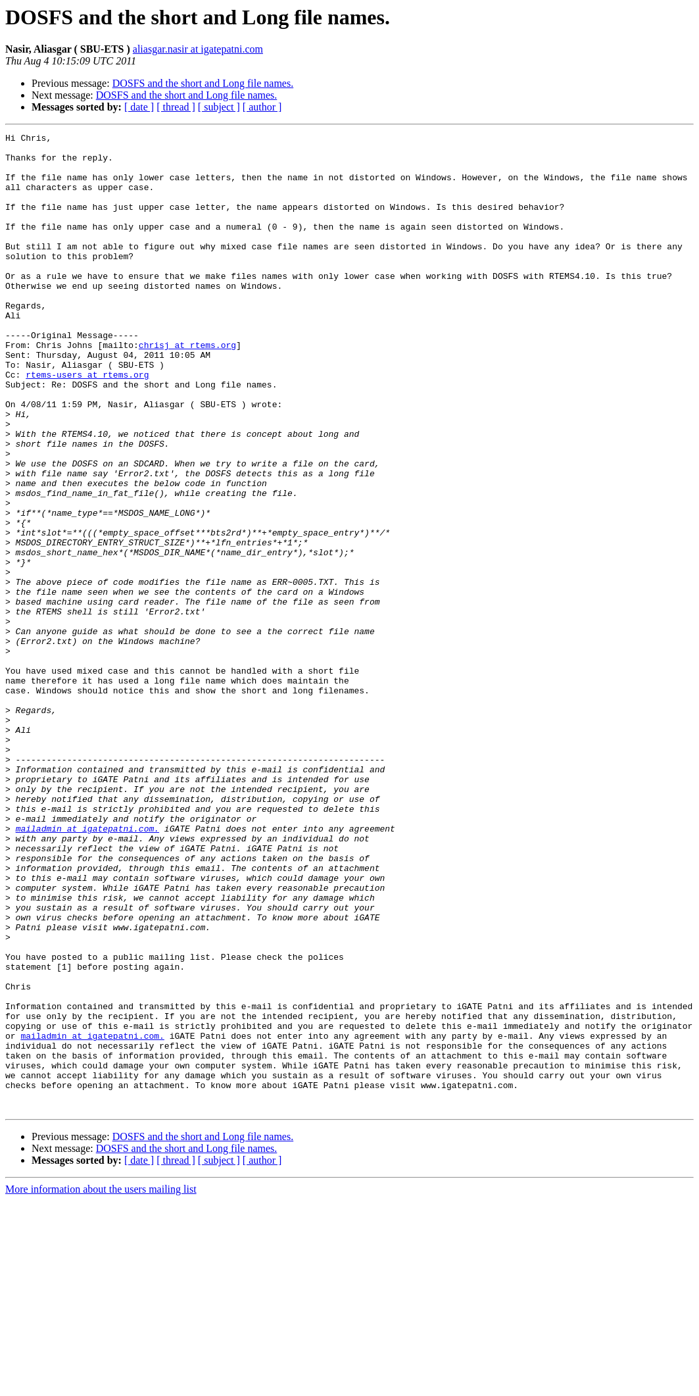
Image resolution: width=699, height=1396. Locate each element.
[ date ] (139, 106)
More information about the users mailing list (101, 1384)
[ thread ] (176, 106)
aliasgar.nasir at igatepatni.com (198, 49)
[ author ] (262, 106)
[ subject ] (219, 106)
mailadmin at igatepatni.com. (87, 968)
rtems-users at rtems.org (87, 424)
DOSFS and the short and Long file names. (203, 83)
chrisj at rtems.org (187, 388)
